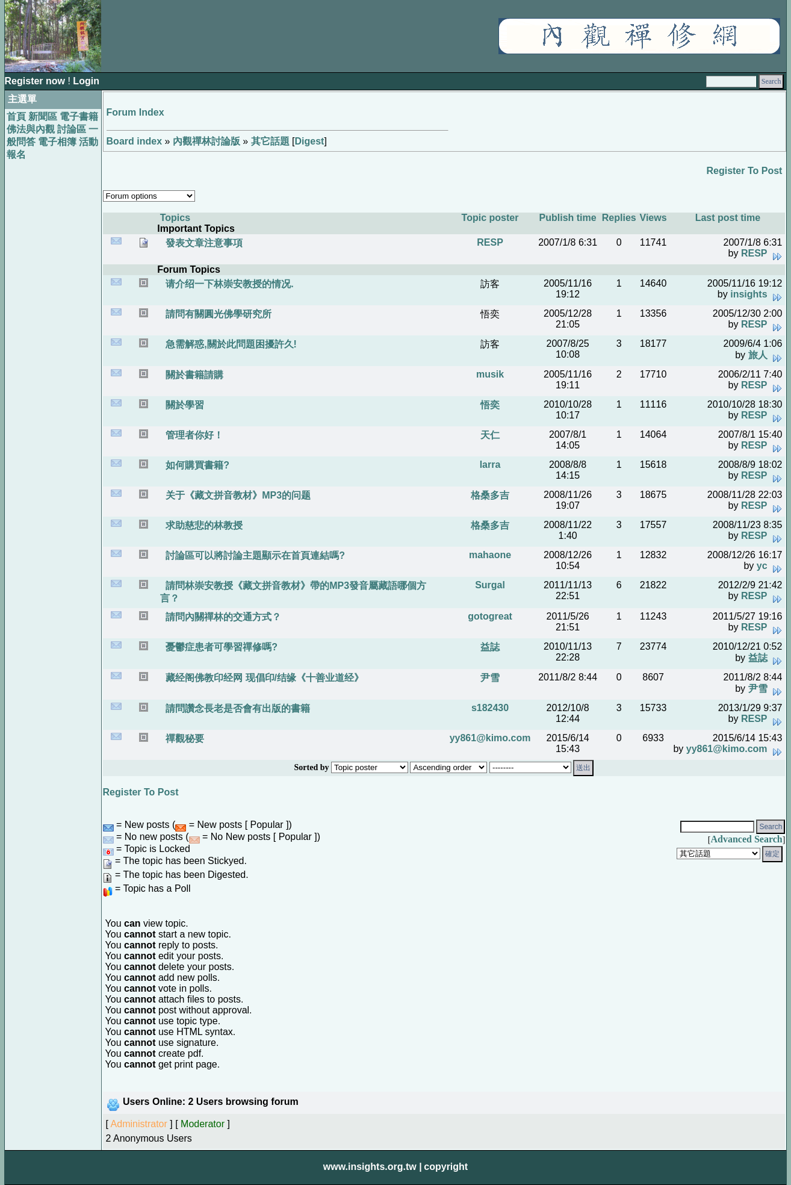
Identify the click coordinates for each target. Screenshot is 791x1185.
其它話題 (270, 141)
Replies (619, 218)
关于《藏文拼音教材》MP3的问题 (237, 495)
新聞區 (42, 116)
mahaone (490, 555)
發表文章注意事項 (203, 243)
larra (490, 464)
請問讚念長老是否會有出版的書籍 (236, 708)
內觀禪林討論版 (206, 141)
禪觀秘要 (183, 738)
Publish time (568, 218)
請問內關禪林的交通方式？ (222, 617)
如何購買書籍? (196, 465)
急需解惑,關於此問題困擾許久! (230, 344)
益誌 (490, 647)
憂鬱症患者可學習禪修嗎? (220, 647)
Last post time (727, 218)
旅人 (758, 355)
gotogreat (490, 616)
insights (748, 294)
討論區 (71, 129)
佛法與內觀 (31, 129)
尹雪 (490, 678)
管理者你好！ (193, 435)
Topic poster (490, 218)
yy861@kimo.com (490, 738)
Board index (134, 141)
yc (762, 566)
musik (490, 374)
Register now (36, 81)
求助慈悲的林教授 (203, 525)
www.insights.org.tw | (372, 1167)
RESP (490, 242)
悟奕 (490, 405)
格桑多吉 (490, 495)
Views (653, 218)
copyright (446, 1167)
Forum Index (135, 112)
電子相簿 (57, 142)
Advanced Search (746, 839)
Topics (175, 218)
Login (86, 81)
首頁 (16, 116)
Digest (309, 141)
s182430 (490, 708)
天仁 (490, 435)
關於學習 (183, 405)
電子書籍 (79, 116)
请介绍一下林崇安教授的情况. (228, 284)
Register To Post (744, 171)
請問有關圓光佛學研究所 (217, 314)
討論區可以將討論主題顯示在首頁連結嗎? (254, 555)
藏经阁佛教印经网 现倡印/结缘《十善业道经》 (263, 678)
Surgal (490, 585)
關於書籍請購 (193, 375)
